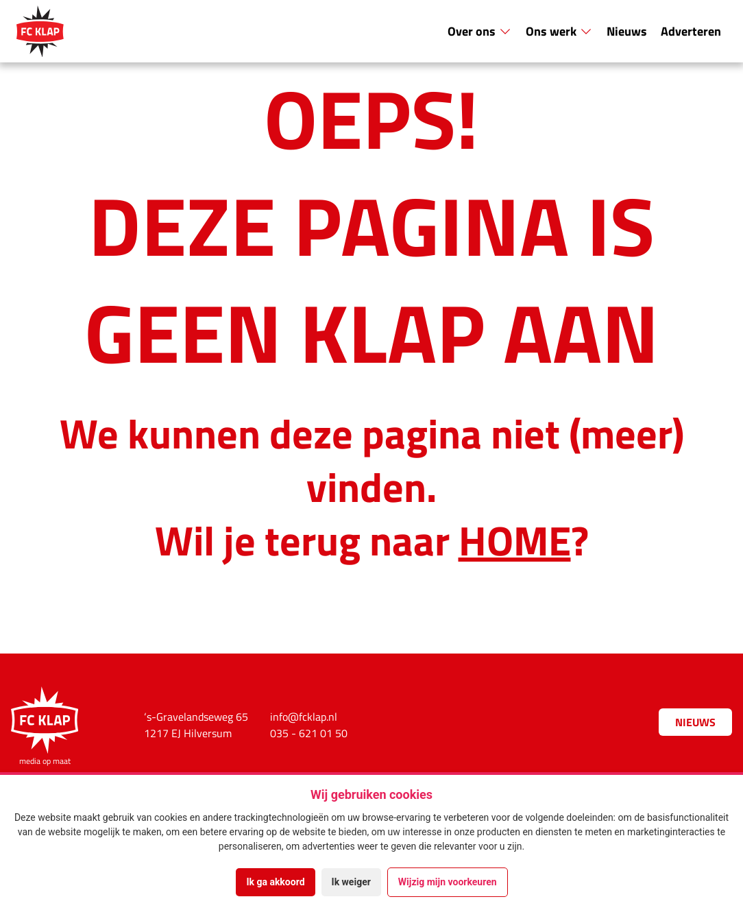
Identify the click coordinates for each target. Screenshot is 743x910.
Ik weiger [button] (351, 881)
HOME (515, 539)
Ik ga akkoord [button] (275, 881)
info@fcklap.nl (303, 716)
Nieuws (627, 31)
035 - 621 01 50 (309, 733)
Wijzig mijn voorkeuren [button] (447, 881)
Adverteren (691, 31)
